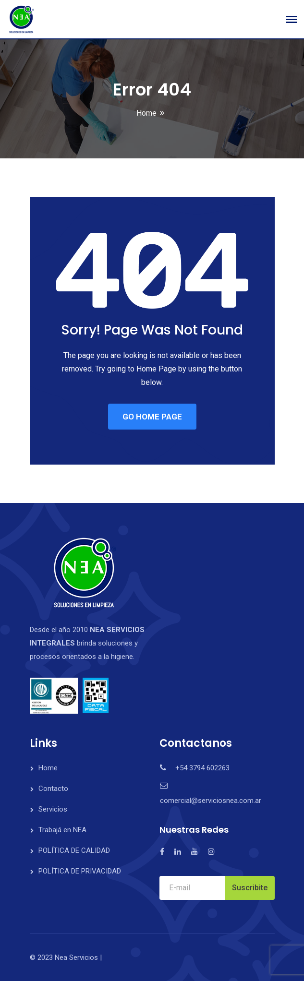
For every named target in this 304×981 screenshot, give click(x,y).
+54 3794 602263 (202, 768)
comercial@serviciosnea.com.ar (210, 800)
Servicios (52, 809)
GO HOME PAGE (152, 416)
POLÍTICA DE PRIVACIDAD (79, 871)
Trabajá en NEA (62, 829)
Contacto (53, 788)
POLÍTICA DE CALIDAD (74, 850)
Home (146, 113)
